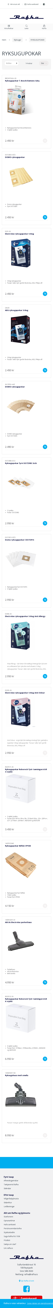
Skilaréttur (8, 1202)
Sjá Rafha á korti (26, 1281)
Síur (43, 63)
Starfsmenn (8, 1216)
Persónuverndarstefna (13, 1228)
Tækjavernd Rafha (11, 1184)
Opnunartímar (9, 1220)
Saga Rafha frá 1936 (12, 1236)
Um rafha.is (8, 1248)
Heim (4, 40)
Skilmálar (7, 1188)
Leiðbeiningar (9, 1206)
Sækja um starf (10, 1244)
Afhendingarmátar (11, 1180)
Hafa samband (31, 4)
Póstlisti (7, 1240)
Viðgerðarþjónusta (11, 1198)
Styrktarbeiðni (9, 1232)
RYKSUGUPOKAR (37, 40)
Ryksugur (17, 40)
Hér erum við (13, 4)
